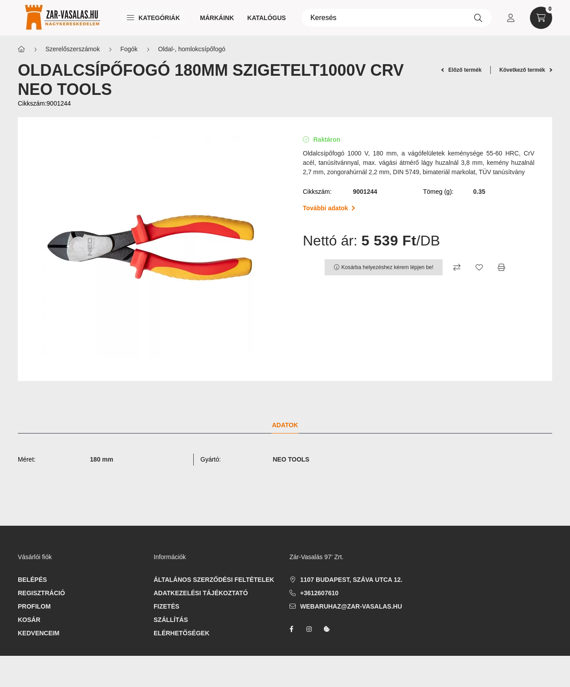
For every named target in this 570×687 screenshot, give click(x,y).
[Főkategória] (21, 49)
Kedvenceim (38, 633)
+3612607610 (319, 593)
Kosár (29, 619)
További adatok (329, 208)
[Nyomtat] (501, 267)
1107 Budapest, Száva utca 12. (351, 579)
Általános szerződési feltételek (214, 579)
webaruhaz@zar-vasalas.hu (351, 606)
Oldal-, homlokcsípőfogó (191, 49)
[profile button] (511, 18)
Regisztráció (41, 593)
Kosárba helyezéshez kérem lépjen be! (388, 267)
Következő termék (525, 70)
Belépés (32, 579)
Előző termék (461, 70)
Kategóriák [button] (153, 17)
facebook (291, 629)
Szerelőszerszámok (72, 49)
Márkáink (217, 17)
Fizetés (166, 606)
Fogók (129, 49)
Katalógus (266, 17)
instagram (309, 629)
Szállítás (171, 619)
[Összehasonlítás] (457, 267)
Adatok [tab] (285, 425)
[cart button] (541, 18)
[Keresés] (396, 18)
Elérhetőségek (181, 633)
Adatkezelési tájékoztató (201, 593)
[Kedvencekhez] (479, 267)
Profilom (34, 606)
